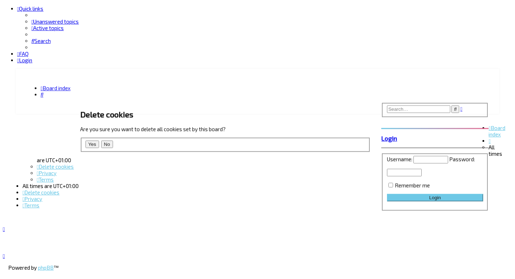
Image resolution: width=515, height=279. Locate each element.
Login (389, 137)
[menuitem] (55, 21)
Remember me (412, 184)
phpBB (46, 267)
